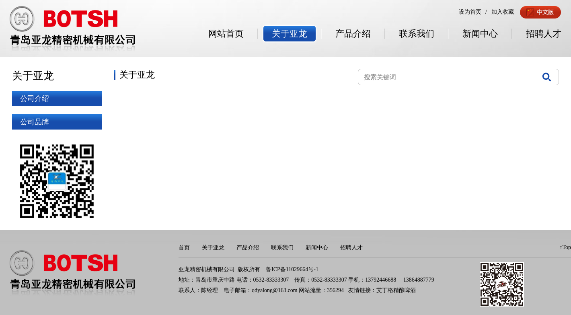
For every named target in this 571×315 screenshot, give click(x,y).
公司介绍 (34, 99)
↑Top (565, 247)
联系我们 (416, 34)
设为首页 (470, 12)
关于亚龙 (289, 34)
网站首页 (226, 34)
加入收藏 (502, 12)
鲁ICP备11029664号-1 (292, 269)
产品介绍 (353, 34)
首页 (184, 248)
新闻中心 (480, 34)
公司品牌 (34, 122)
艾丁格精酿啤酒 (396, 290)
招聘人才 (543, 34)
